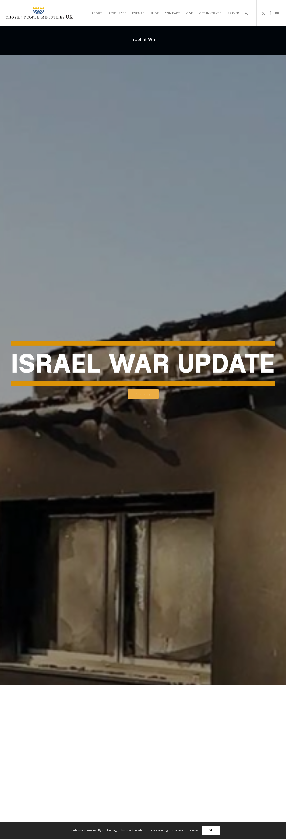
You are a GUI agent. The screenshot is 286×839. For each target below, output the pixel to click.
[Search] (246, 13)
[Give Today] (143, 394)
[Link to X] (263, 13)
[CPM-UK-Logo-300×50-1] (39, 13)
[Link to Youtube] (276, 13)
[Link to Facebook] (270, 13)
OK (211, 830)
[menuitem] (96, 13)
